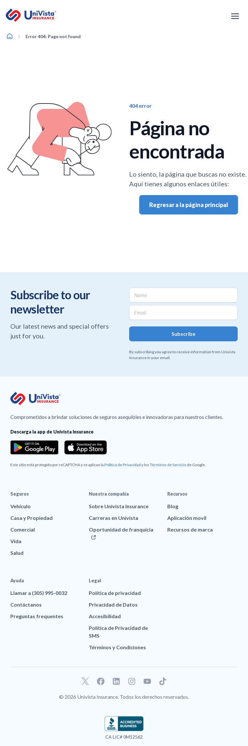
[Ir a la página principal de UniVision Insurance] (31, 15)
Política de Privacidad (122, 464)
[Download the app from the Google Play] (34, 447)
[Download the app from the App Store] (85, 447)
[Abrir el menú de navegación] (235, 16)
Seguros (19, 494)
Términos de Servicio (168, 464)
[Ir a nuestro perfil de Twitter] (85, 681)
